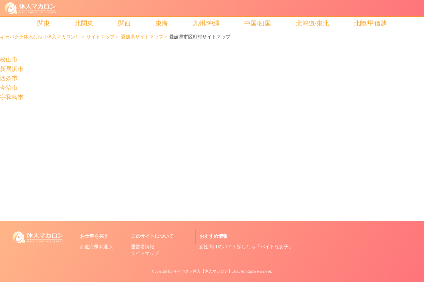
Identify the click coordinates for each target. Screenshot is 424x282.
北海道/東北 (312, 23)
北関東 (84, 23)
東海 (161, 23)
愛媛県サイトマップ (142, 37)
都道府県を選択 (96, 246)
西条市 (9, 78)
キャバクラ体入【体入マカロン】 (202, 271)
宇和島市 (12, 97)
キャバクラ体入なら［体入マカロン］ (40, 37)
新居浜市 (12, 69)
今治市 (9, 88)
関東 (43, 23)
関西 (124, 23)
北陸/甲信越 (370, 23)
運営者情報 (142, 246)
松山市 (9, 60)
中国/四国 (257, 23)
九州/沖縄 (206, 23)
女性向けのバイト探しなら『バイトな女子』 (246, 246)
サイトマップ (100, 37)
